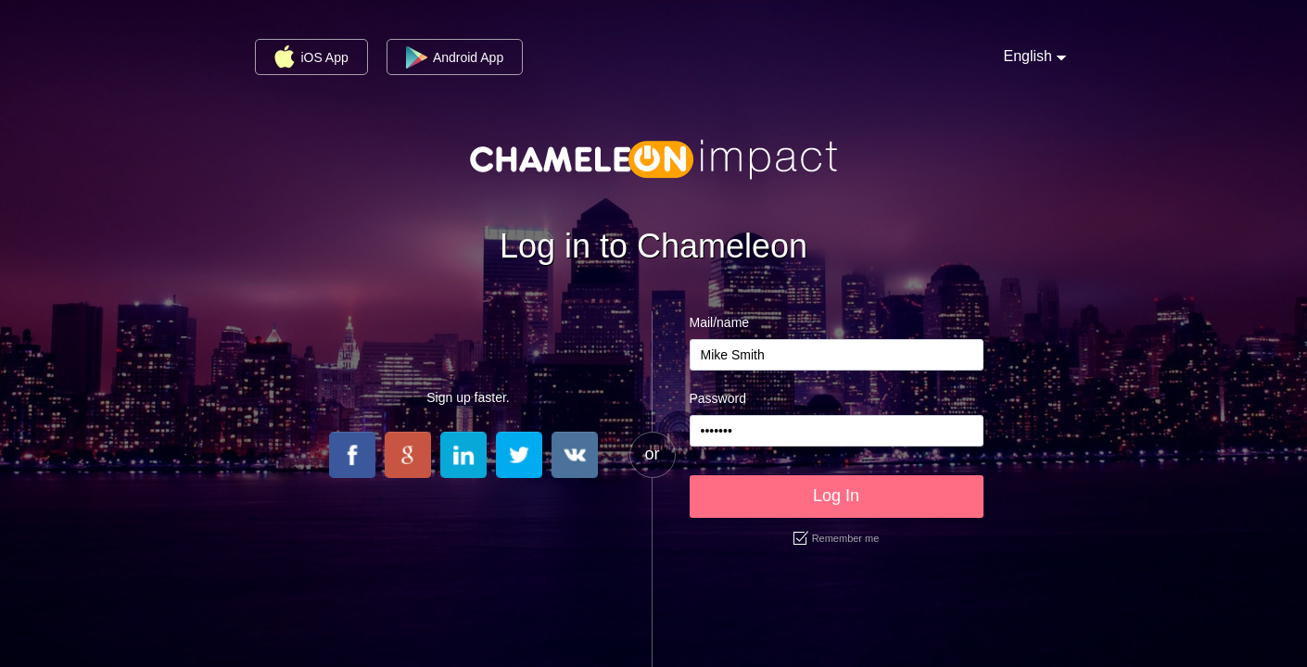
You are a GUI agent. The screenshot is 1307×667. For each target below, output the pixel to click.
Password (718, 398)
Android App (454, 57)
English (1028, 56)
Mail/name (720, 322)
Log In (836, 495)
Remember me (836, 538)
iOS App (311, 56)
